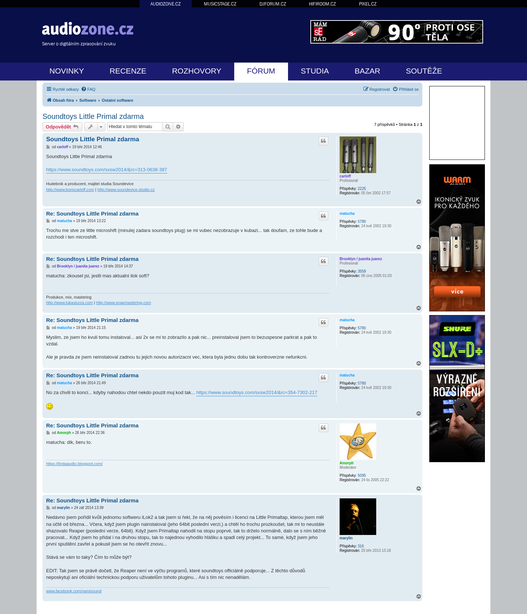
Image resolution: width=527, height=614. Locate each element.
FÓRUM (261, 71)
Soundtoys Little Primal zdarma (93, 116)
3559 (362, 271)
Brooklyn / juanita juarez (361, 259)
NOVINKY (66, 71)
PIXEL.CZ (368, 4)
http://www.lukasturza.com (69, 302)
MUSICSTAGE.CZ (220, 4)
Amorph (347, 463)
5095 (362, 475)
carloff (345, 176)
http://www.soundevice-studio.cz (126, 189)
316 (361, 546)
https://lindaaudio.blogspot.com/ (74, 463)
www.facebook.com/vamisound (73, 591)
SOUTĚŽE (424, 71)
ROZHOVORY (196, 71)
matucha (347, 213)
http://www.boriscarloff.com (70, 189)
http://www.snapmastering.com (123, 302)
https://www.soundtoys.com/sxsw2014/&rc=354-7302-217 (256, 392)
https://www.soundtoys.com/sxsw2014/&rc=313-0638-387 (106, 169)
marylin (346, 538)
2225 (362, 189)
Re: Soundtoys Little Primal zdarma (92, 213)
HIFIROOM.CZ (322, 4)
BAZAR (367, 71)
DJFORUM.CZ (272, 4)
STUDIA (315, 71)
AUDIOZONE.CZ (165, 4)
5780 (362, 222)
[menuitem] (88, 89)
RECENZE (128, 71)
